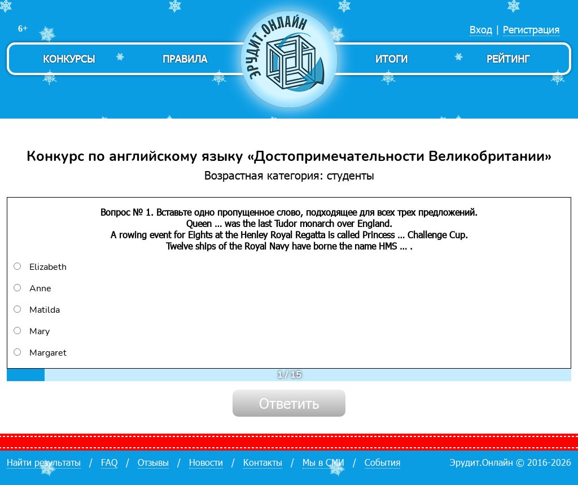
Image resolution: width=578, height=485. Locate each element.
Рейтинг (508, 58)
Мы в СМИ (323, 462)
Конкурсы (69, 58)
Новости (206, 462)
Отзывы (153, 462)
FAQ (109, 462)
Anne (32, 288)
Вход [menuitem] (481, 29)
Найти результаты (44, 462)
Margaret (40, 353)
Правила (185, 58)
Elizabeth (40, 267)
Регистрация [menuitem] (531, 29)
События (382, 462)
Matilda (37, 310)
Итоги (391, 58)
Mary (32, 331)
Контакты (262, 462)
